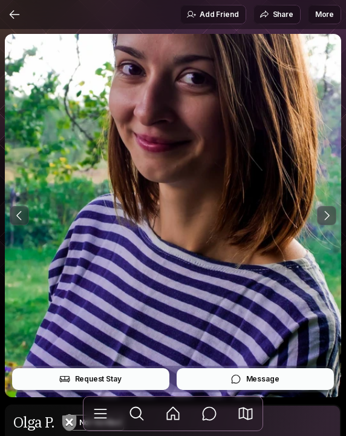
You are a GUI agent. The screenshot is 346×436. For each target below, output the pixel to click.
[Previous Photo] (19, 215)
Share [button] (276, 14)
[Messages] (209, 413)
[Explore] (136, 413)
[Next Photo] (326, 215)
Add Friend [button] (212, 14)
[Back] (14, 14)
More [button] (324, 14)
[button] (245, 413)
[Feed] (173, 413)
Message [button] (254, 379)
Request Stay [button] (90, 379)
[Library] (100, 413)
